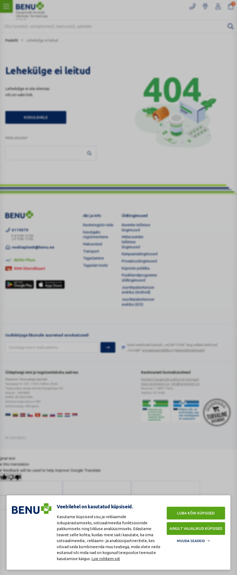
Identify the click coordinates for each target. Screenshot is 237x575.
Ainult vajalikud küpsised (195, 528)
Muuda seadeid (191, 541)
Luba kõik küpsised (196, 513)
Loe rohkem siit (105, 558)
